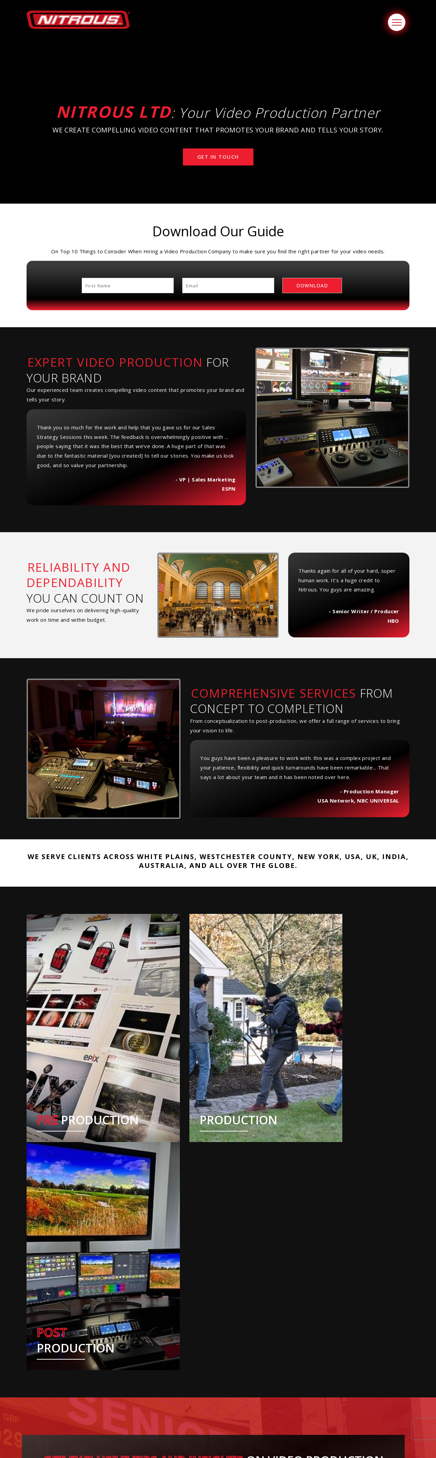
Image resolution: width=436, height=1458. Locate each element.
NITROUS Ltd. (199, 1445)
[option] (76, 1374)
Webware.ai (259, 1445)
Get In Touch (218, 156)
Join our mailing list (367, 1416)
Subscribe (213, 1277)
